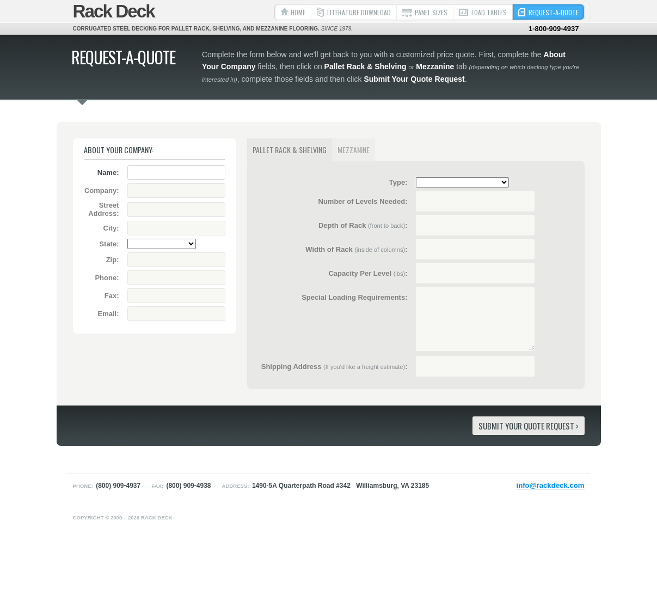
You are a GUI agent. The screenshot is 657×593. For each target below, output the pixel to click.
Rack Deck (114, 11)
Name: (108, 172)
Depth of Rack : (363, 225)
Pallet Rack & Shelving (290, 149)
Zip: (112, 260)
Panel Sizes (431, 12)
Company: (101, 190)
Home (298, 12)
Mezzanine (353, 149)
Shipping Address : (334, 366)
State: (109, 244)
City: (111, 228)
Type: (398, 182)
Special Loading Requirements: (354, 297)
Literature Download (359, 12)
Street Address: (103, 209)
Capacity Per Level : (367, 273)
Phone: (107, 278)
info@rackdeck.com (551, 485)
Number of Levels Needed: (363, 201)
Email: (108, 314)
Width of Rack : (356, 249)
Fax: (112, 296)
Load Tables (489, 12)
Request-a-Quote (554, 12)
